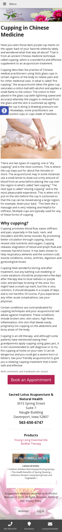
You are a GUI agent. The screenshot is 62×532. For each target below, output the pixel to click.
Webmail (23, 511)
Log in (40, 511)
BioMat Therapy (31, 443)
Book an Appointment (31, 379)
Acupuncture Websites (17, 493)
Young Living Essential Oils (31, 440)
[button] (4, 110)
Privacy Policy (33, 501)
